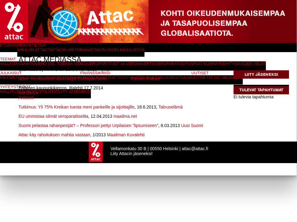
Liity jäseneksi (261, 74)
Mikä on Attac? (33, 49)
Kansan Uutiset (145, 78)
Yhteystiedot (15, 86)
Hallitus (9, 91)
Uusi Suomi (192, 125)
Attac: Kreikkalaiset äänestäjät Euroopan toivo (62, 78)
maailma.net (125, 116)
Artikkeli (26, 97)
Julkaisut (11, 73)
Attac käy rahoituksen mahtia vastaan (54, 134)
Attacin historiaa (69, 49)
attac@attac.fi (195, 148)
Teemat (8, 59)
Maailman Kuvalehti (125, 134)
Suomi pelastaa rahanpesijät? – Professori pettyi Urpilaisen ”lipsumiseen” (88, 125)
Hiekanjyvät (13, 77)
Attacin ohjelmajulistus (116, 49)
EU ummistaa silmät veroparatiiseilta (53, 116)
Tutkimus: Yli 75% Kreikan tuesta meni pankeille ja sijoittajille (76, 107)
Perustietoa (31, 45)
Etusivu (8, 45)
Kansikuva (28, 92)
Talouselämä (170, 107)
